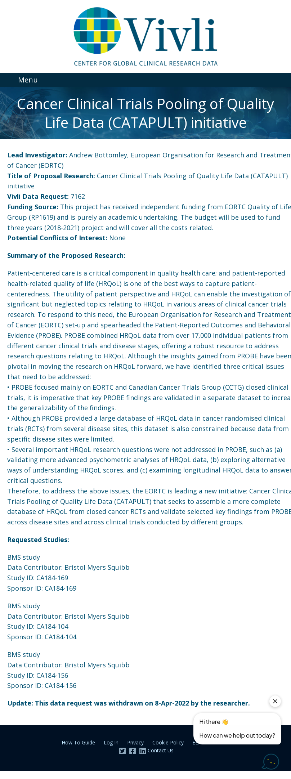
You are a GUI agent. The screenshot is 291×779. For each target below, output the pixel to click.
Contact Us (161, 750)
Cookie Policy (168, 742)
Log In (111, 742)
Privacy (135, 742)
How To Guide (78, 742)
